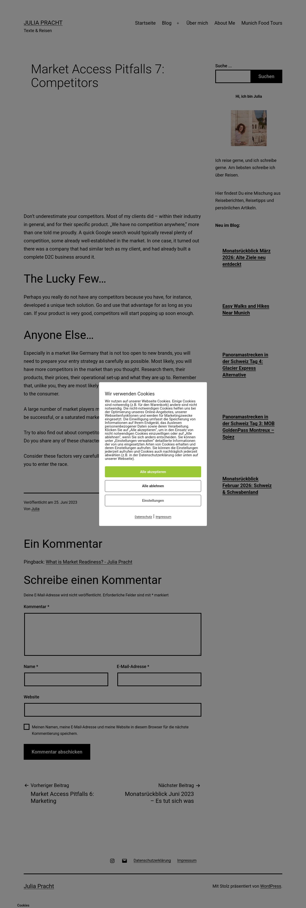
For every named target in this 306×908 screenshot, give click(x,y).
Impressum (163, 517)
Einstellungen (153, 500)
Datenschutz (143, 517)
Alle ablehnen (153, 486)
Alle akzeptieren (153, 471)
